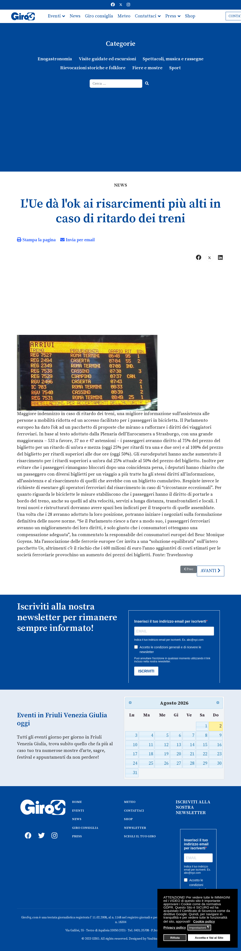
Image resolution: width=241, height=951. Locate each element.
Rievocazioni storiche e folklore (93, 68)
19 (166, 753)
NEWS (76, 819)
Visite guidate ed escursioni (107, 59)
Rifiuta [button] (175, 937)
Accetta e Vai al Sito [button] (209, 937)
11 (151, 744)
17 (135, 753)
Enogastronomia (55, 59)
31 (135, 772)
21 (192, 753)
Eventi (54, 16)
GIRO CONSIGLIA (85, 827)
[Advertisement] (121, 121)
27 (179, 763)
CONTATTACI (134, 810)
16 (219, 744)
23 (219, 753)
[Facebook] (113, 4)
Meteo (123, 16)
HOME (77, 802)
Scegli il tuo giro (91, 29)
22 (205, 753)
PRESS (77, 836)
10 (135, 744)
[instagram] (53, 829)
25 (151, 763)
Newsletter (59, 29)
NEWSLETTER (135, 827)
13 (179, 744)
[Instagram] (128, 4)
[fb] (27, 829)
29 (205, 763)
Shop (190, 16)
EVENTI (78, 810)
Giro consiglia (99, 16)
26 (166, 763)
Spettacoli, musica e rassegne (173, 59)
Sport (175, 68)
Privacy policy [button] (174, 927)
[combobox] (116, 83)
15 (205, 744)
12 (166, 744)
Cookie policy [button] (204, 921)
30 (219, 763)
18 (151, 753)
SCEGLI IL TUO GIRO (140, 836)
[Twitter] (120, 4)
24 (135, 763)
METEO (129, 802)
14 (192, 744)
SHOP (128, 819)
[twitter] (40, 829)
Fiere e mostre (147, 68)
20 (179, 753)
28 (192, 763)
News (75, 16)
